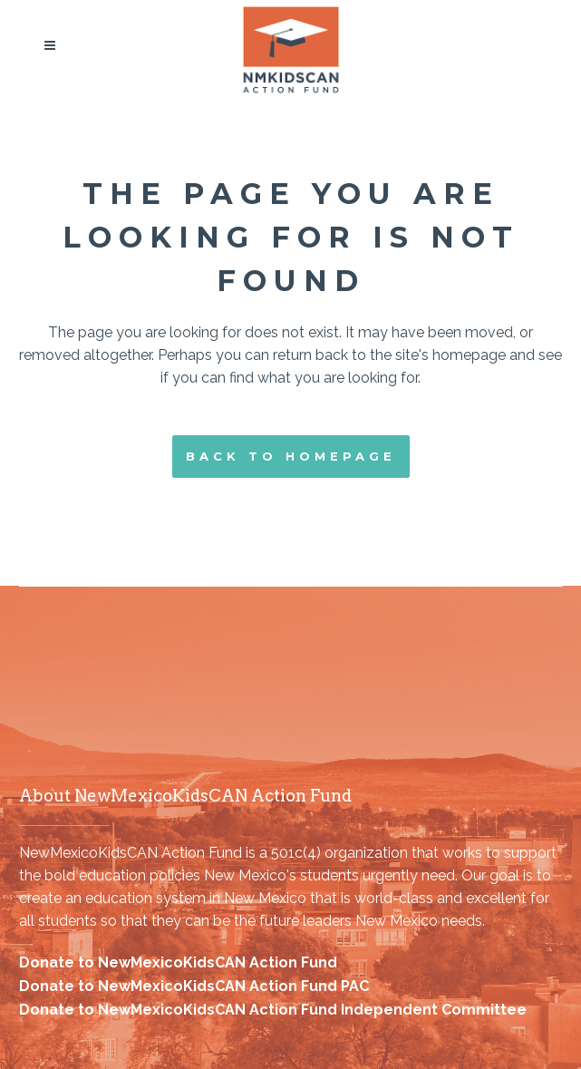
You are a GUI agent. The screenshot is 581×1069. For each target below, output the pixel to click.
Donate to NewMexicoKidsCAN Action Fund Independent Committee (273, 1009)
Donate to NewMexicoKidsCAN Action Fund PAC (194, 986)
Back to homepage (291, 456)
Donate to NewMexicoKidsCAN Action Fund (178, 962)
